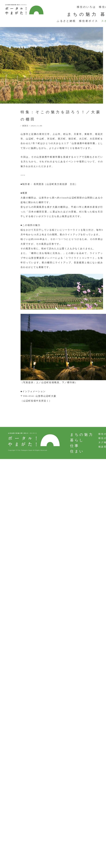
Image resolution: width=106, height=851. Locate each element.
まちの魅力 (82, 14)
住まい (77, 451)
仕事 (74, 446)
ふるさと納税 (66, 21)
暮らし (77, 440)
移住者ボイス (88, 21)
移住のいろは (86, 7)
